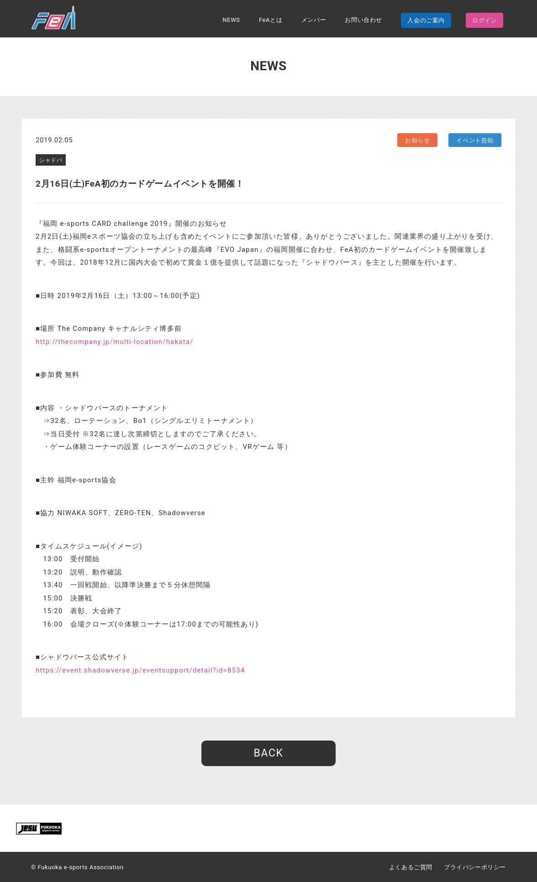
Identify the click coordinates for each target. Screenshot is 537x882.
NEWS (231, 19)
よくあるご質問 (410, 867)
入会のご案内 (426, 20)
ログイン (484, 20)
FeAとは (270, 19)
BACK (268, 753)
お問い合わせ (363, 19)
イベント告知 (475, 140)
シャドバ (50, 160)
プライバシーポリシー (475, 867)
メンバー (313, 19)
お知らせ (417, 140)
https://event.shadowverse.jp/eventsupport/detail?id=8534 (140, 670)
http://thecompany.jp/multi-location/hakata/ (115, 342)
